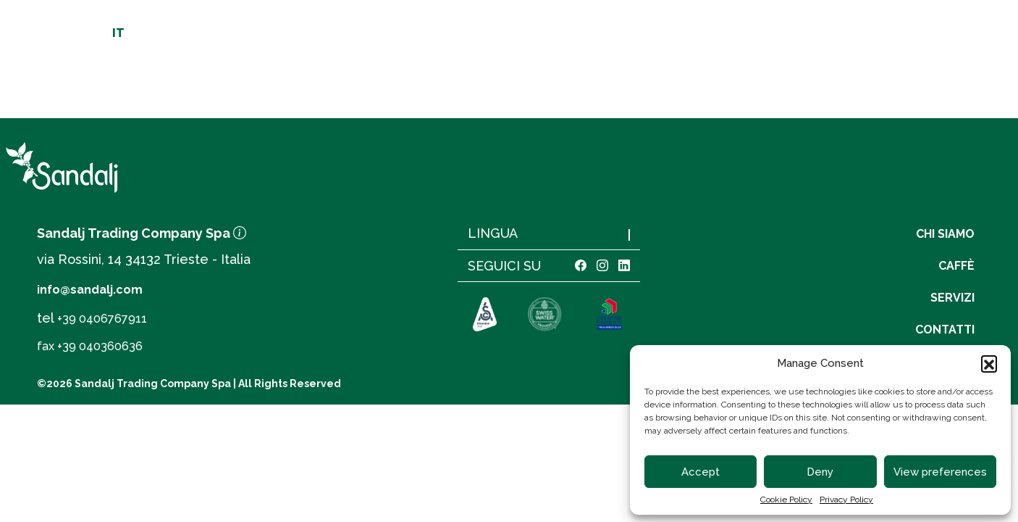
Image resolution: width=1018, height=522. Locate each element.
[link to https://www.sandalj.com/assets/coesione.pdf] (608, 315)
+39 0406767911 (102, 319)
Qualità (229, 81)
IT (118, 33)
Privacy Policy (846, 499)
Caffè (707, 81)
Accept (700, 471)
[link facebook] (580, 266)
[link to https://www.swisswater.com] (545, 315)
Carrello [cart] (884, 26)
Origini (318, 81)
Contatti (885, 81)
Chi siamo (133, 81)
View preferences (940, 471)
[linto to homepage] (515, 62)
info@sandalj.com (90, 290)
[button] (989, 363)
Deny (820, 471)
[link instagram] (602, 266)
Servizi (788, 81)
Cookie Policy (786, 499)
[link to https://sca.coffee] (485, 315)
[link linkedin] (624, 266)
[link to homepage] (175, 167)
